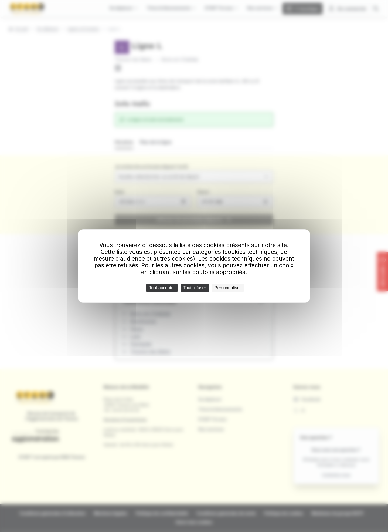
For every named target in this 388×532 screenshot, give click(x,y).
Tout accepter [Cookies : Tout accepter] (162, 287)
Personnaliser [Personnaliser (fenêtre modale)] (228, 287)
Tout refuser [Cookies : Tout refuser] (194, 287)
